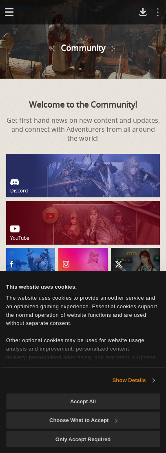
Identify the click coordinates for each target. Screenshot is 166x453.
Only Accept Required (83, 439)
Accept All (83, 401)
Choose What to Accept (83, 420)
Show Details (129, 380)
